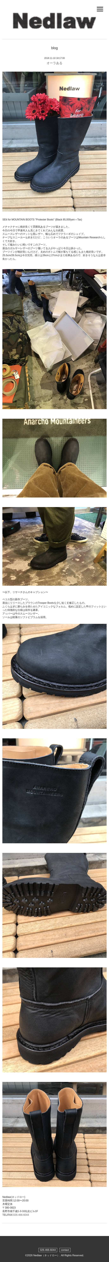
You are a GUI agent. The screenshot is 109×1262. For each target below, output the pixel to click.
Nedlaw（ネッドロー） (46, 1255)
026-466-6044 (21, 1215)
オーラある (54, 63)
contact (65, 1250)
